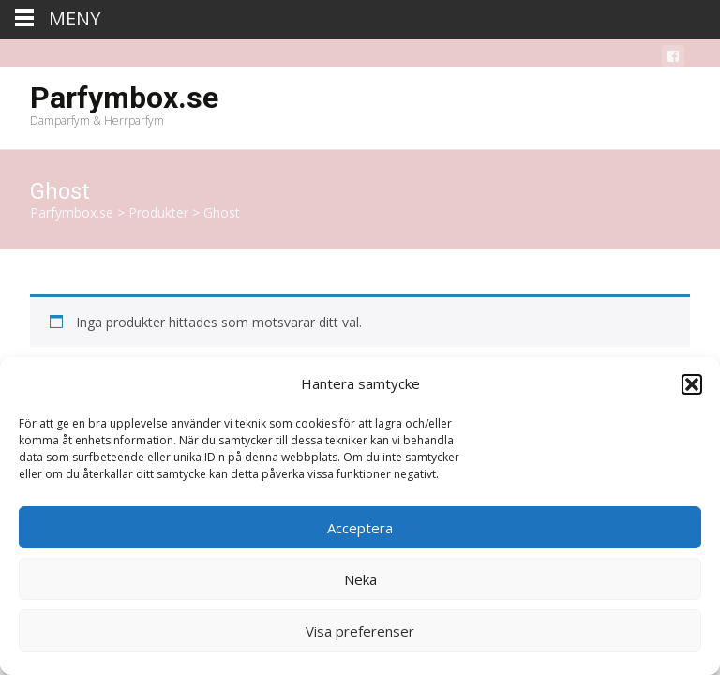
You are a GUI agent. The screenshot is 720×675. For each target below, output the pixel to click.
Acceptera (360, 527)
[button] (691, 384)
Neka (360, 579)
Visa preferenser (360, 631)
